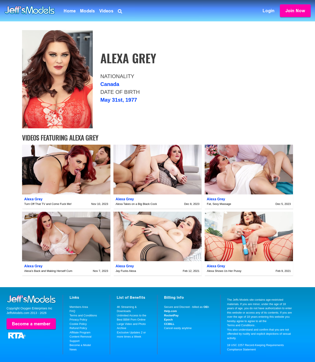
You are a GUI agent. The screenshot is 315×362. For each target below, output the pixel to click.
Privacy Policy (78, 319)
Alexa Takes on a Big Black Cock (136, 204)
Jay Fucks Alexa (126, 271)
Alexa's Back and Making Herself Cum (48, 271)
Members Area (79, 307)
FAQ (72, 311)
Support (75, 341)
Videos (106, 11)
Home (70, 11)
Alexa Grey (33, 199)
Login (268, 10)
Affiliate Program (80, 332)
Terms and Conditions (83, 315)
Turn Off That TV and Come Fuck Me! (48, 204)
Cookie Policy (78, 324)
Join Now (295, 10)
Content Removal (80, 336)
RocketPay (171, 315)
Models (87, 11)
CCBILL (169, 324)
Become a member (31, 323)
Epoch (168, 319)
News (73, 349)
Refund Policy (78, 328)
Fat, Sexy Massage (219, 204)
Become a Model (80, 345)
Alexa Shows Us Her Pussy (224, 271)
